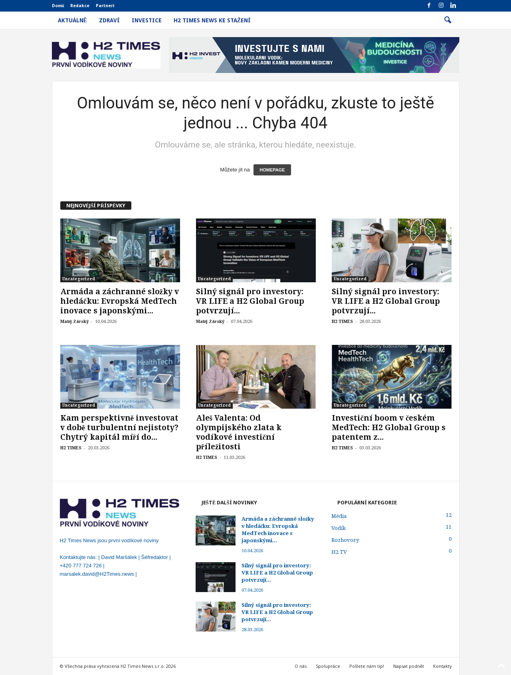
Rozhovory (345, 540)
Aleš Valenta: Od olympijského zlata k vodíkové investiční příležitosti (238, 432)
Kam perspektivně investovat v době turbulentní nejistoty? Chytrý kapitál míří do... (119, 427)
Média (339, 516)
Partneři (105, 5)
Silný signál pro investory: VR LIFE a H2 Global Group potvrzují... (250, 301)
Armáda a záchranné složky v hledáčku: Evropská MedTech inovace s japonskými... (119, 301)
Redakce (79, 5)
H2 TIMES (342, 321)
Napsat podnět (408, 666)
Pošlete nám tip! (366, 666)
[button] (447, 20)
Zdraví (109, 20)
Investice (147, 20)
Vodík (338, 528)
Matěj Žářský (74, 321)
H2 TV (339, 552)
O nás (301, 666)
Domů (58, 5)
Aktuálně (72, 20)
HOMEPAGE (272, 169)
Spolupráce (328, 666)
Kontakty (442, 666)
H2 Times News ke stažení (212, 20)
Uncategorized (78, 279)
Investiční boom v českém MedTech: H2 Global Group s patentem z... (389, 427)
